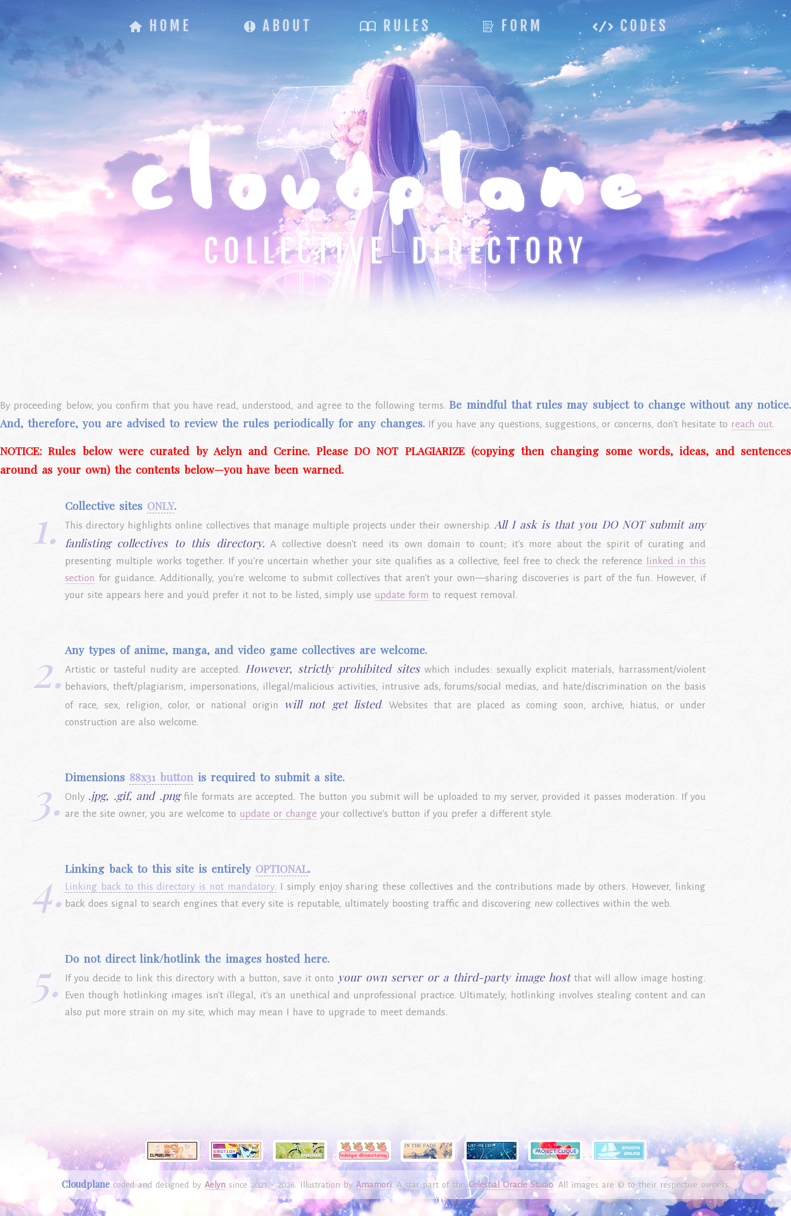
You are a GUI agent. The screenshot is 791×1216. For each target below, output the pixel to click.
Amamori (374, 1184)
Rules (395, 25)
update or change (278, 813)
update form (402, 595)
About (278, 25)
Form (513, 25)
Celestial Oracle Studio (510, 1184)
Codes (630, 25)
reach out (751, 424)
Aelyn (215, 1184)
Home (160, 25)
